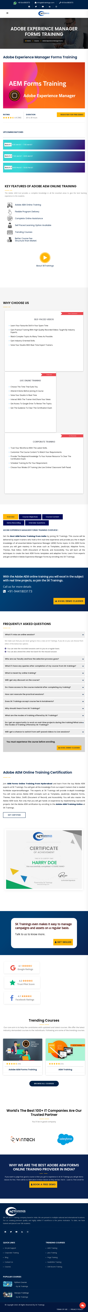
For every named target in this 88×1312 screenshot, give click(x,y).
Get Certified (14, 815)
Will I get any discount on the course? (22, 680)
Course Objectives (30, 517)
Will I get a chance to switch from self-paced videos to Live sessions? (37, 731)
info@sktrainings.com (45, 2)
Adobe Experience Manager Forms (52, 41)
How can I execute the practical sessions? (24, 694)
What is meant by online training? (20, 673)
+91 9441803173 (24, 2)
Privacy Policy (77, 1309)
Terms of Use (62, 1309)
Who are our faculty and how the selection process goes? (32, 659)
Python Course (20, 1282)
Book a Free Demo (43, 1184)
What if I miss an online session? (20, 634)
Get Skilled (63, 942)
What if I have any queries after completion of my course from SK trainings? (40, 666)
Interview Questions (37, 523)
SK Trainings (23, 1286)
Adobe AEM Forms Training (65, 1069)
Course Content (52, 517)
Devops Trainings (21, 1293)
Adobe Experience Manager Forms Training (44, 31)
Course (36, 41)
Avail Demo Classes (69, 601)
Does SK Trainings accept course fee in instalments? (29, 701)
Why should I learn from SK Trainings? (22, 708)
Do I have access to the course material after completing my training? (38, 687)
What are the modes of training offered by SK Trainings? (31, 715)
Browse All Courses (44, 1083)
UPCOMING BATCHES (13, 132)
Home (28, 41)
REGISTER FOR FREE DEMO (70, 114)
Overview (10, 517)
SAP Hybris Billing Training (22, 1069)
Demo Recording (14, 523)
